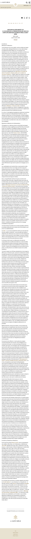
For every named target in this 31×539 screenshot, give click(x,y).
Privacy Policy (15, 535)
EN (11, 23)
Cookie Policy (15, 534)
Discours (3, 7)
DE (9, 23)
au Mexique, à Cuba (10, 105)
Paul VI (14, 483)
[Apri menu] (29, 3)
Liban (4, 230)
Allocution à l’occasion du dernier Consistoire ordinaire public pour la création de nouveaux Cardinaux (14, 73)
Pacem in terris (16, 132)
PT (22, 23)
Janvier (9, 7)
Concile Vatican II (7, 482)
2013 (6, 7)
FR (15, 23)
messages (26, 483)
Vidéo (15, 39)
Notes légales (15, 532)
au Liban (18, 105)
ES (13, 23)
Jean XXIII (4, 445)
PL (19, 23)
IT (17, 23)
